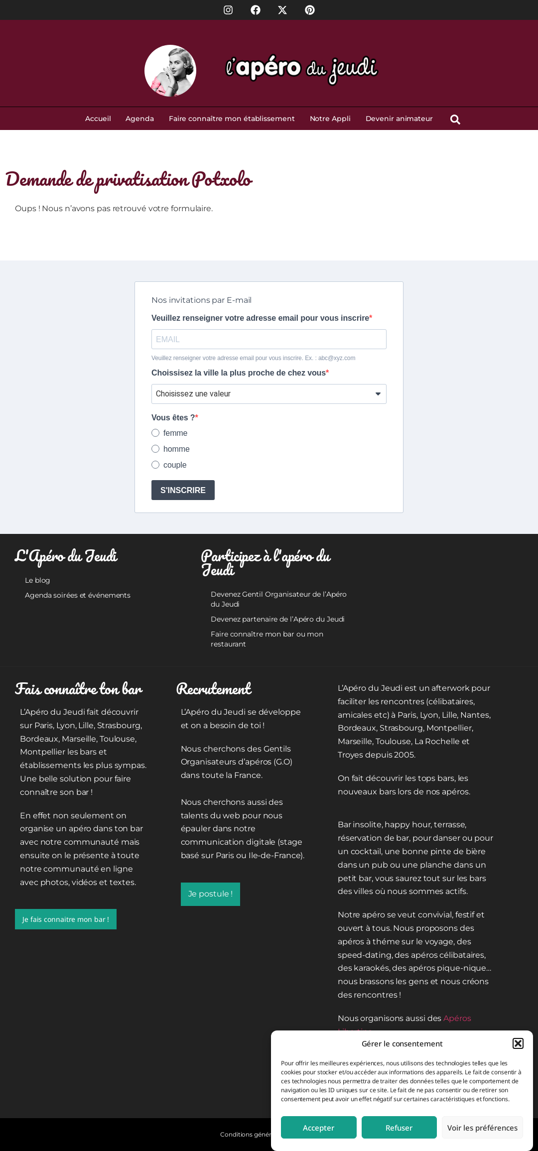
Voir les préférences (482, 1128)
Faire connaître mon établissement (232, 118)
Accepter (318, 1128)
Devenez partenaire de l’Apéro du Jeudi (278, 619)
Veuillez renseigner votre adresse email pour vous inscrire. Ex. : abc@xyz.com (253, 358)
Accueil (98, 118)
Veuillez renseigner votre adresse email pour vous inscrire (260, 318)
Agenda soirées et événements (78, 595)
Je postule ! (210, 893)
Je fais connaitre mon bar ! (65, 919)
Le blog (37, 580)
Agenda (139, 118)
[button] (518, 1043)
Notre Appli (330, 118)
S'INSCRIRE (183, 490)
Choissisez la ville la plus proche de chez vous (238, 373)
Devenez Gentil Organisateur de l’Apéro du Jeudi (279, 599)
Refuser (399, 1128)
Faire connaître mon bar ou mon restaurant (267, 639)
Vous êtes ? (173, 418)
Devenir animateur (399, 118)
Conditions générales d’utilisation (269, 1134)
